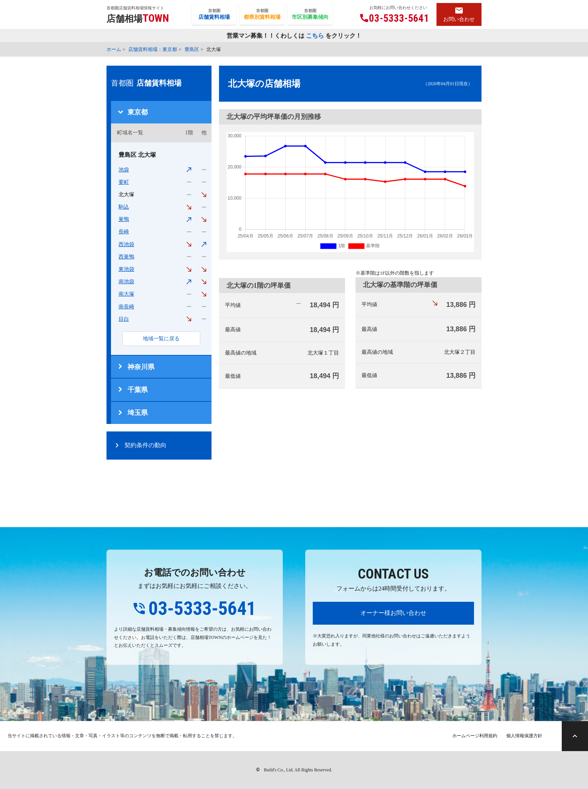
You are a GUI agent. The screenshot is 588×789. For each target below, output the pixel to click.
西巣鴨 (126, 257)
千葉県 (138, 390)
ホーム (113, 49)
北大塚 (126, 194)
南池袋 (126, 281)
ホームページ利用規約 (474, 735)
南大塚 (126, 294)
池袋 (123, 170)
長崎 (123, 231)
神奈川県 (141, 367)
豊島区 (191, 49)
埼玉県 (138, 412)
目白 (123, 319)
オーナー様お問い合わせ (393, 613)
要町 (123, 182)
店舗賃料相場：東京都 (152, 49)
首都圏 (214, 14)
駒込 (123, 207)
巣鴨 (123, 219)
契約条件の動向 (145, 445)
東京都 (138, 112)
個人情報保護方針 (524, 735)
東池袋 (126, 269)
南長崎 (126, 307)
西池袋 (126, 244)
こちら (315, 36)
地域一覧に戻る (161, 338)
